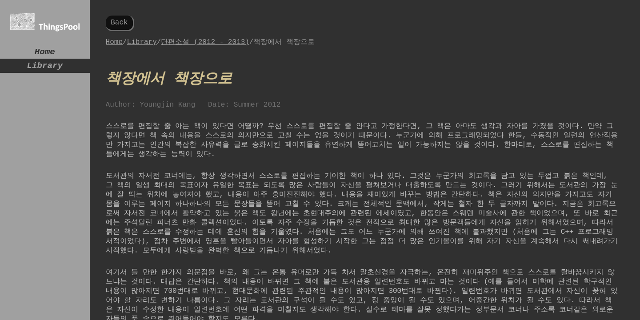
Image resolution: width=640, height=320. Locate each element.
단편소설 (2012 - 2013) (205, 44)
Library (45, 69)
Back (119, 23)
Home (45, 53)
